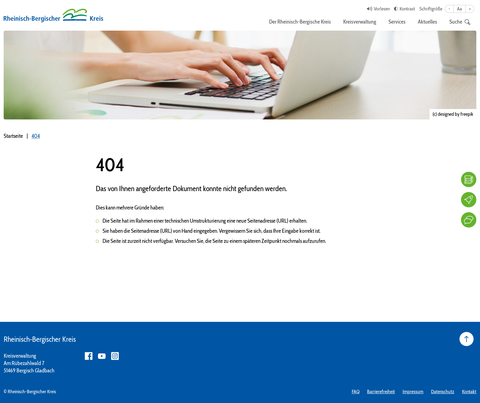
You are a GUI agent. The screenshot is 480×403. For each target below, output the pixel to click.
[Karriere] (468, 199)
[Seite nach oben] (466, 339)
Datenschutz (442, 391)
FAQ (355, 391)
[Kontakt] (468, 220)
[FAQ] (468, 179)
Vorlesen (382, 9)
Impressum (413, 391)
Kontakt (469, 391)
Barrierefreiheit (381, 391)
